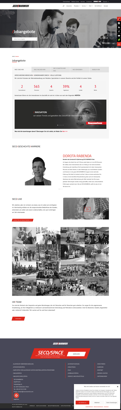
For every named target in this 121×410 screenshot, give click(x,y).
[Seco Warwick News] (119, 19)
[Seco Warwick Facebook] (119, 31)
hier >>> (64, 131)
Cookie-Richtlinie (89, 406)
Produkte (76, 6)
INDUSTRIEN (71, 367)
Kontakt (106, 6)
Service (84, 6)
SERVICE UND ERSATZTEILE (76, 376)
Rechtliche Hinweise (41, 405)
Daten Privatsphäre (65, 405)
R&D (90, 6)
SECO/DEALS (98, 6)
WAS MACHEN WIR (39, 69)
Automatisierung (73, 364)
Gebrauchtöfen (73, 373)
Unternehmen (66, 1)
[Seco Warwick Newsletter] (119, 23)
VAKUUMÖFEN (17, 373)
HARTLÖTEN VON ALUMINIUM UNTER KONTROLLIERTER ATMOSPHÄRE (34, 370)
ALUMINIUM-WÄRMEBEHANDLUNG (23, 364)
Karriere (83, 1)
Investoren (89, 1)
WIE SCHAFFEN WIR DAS (59, 69)
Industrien (69, 6)
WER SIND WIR (19, 69)
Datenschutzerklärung (98, 406)
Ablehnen (97, 402)
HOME (13, 56)
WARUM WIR (96, 69)
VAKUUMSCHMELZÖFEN (20, 376)
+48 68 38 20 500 (21, 389)
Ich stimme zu (82, 402)
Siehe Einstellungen (111, 402)
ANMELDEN (76, 354)
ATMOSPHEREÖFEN (19, 367)
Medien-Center (75, 1)
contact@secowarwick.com (25, 391)
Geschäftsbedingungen (53, 405)
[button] (117, 386)
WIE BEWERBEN (77, 69)
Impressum (106, 406)
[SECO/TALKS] (119, 36)
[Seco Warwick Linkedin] (119, 27)
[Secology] (119, 40)
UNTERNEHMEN (102, 376)
